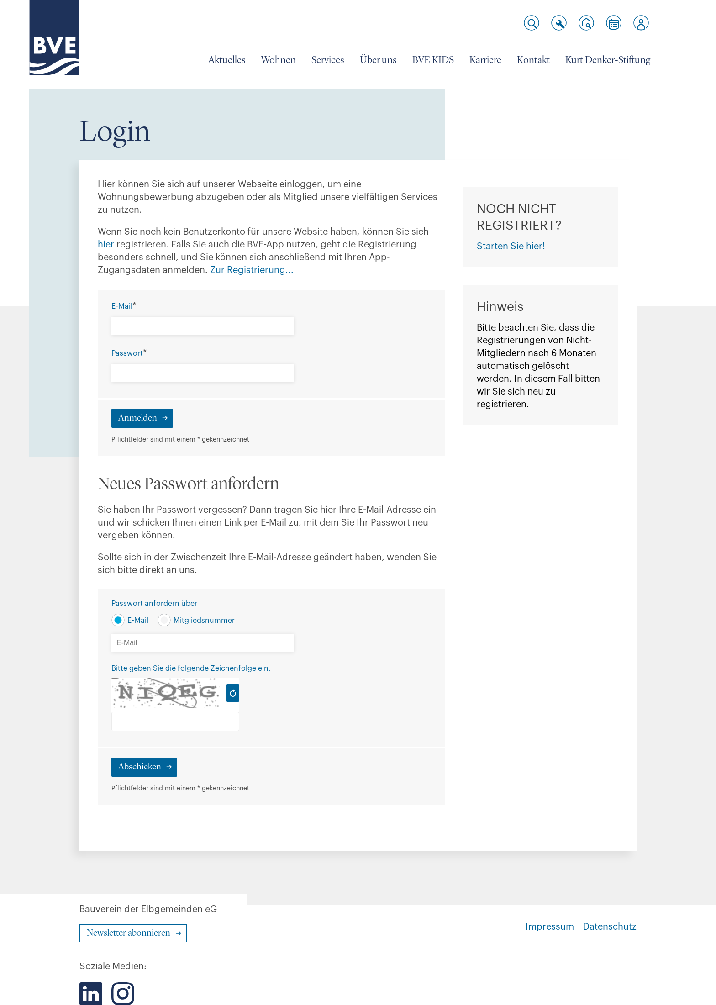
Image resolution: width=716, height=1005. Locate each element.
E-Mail (121, 306)
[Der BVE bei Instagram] (122, 993)
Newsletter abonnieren (128, 933)
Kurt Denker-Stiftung (607, 60)
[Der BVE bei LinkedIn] (90, 993)
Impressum (550, 926)
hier (107, 244)
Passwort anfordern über (154, 603)
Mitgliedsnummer (204, 620)
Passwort (127, 353)
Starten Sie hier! (511, 246)
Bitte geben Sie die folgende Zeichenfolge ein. (191, 668)
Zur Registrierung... (253, 270)
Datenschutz (610, 926)
